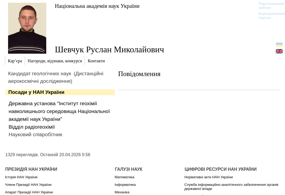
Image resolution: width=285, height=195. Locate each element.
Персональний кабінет (269, 6)
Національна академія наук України (97, 6)
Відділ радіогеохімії (32, 127)
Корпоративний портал (269, 16)
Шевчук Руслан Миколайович (109, 49)
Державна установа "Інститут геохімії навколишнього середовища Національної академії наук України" (59, 111)
